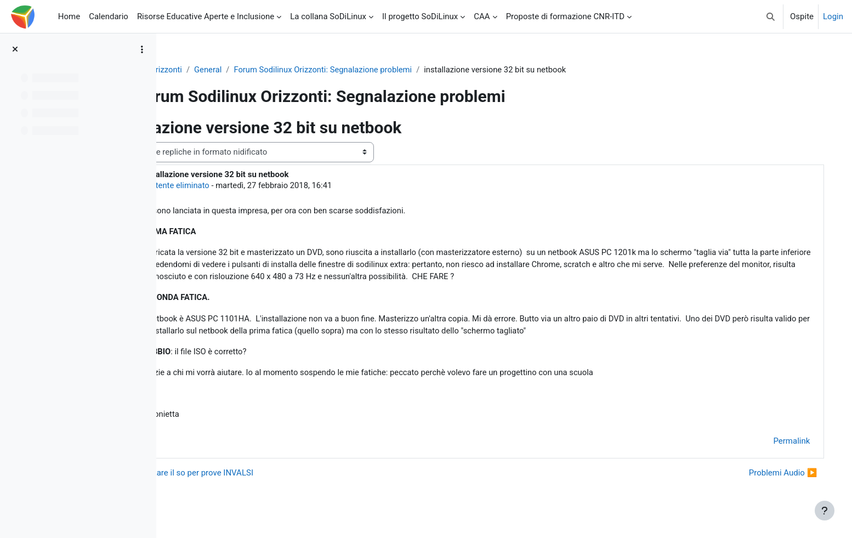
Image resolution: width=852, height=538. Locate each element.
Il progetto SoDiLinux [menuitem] (420, 16)
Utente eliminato (250, 185)
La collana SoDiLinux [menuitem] (328, 16)
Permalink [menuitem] (780, 444)
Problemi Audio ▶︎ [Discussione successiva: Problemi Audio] (771, 475)
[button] (770, 16)
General (279, 70)
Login (833, 16)
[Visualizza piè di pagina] (824, 510)
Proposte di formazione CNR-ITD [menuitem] (565, 16)
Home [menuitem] (69, 16)
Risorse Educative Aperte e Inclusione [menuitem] (205, 16)
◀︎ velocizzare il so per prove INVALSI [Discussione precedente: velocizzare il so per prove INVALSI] (254, 475)
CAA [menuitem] (482, 16)
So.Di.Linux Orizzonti (215, 70)
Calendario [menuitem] (108, 16)
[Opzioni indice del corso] (142, 49)
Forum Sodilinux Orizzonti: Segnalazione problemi (395, 70)
